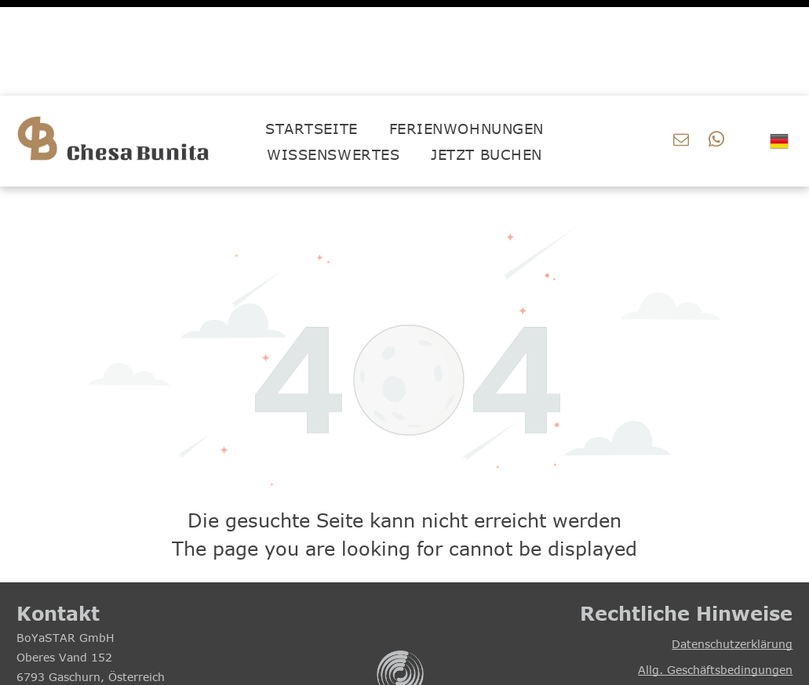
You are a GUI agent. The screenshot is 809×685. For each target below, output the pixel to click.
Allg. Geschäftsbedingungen (715, 574)
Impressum (761, 625)
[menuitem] (311, 32)
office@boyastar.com (88, 620)
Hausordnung (755, 600)
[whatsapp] (716, 46)
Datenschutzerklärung (732, 548)
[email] (681, 46)
